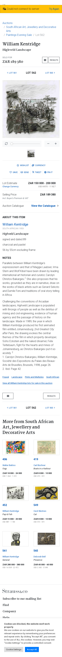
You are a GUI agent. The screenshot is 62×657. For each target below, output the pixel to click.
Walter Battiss (9, 465)
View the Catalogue (43, 205)
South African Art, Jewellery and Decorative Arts (31, 29)
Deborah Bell (40, 556)
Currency (38, 165)
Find (6, 605)
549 (36, 505)
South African (52, 377)
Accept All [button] (32, 649)
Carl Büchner (39, 465)
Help (6, 618)
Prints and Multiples (34, 377)
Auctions (7, 23)
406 (4, 459)
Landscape (17, 377)
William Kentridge (15, 224)
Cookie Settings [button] (13, 649)
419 (36, 459)
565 (36, 550)
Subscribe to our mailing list (22, 599)
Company (9, 611)
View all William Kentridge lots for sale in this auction (27, 383)
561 (4, 550)
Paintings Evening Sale (19, 35)
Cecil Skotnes (40, 511)
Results (54, 60)
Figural (5, 377)
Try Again (54, 9)
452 (4, 505)
